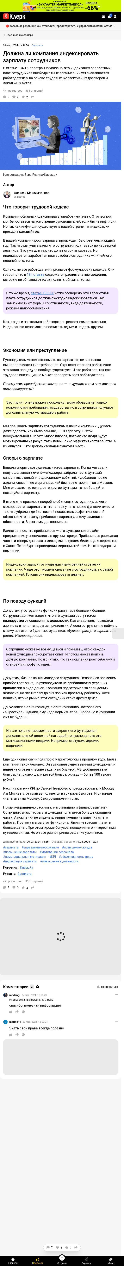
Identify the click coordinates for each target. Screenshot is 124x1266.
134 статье (35, 274)
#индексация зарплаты (20, 861)
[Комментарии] (6, 96)
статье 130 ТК (42, 293)
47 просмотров (12, 90)
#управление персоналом (40, 847)
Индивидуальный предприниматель (31, 999)
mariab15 (15, 1021)
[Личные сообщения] (103, 16)
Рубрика (9, 874)
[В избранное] (25, 96)
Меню (111, 1260)
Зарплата (37, 45)
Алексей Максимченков (31, 193)
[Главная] (13, 1261)
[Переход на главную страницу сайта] (14, 16)
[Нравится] (15, 97)
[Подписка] (37, 1261)
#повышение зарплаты (20, 852)
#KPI (52, 857)
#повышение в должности (59, 861)
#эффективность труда (76, 857)
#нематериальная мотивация (24, 857)
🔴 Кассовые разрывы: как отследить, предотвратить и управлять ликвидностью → (60, 26)
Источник (10, 867)
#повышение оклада (77, 847)
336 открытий (34, 90)
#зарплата (11, 847)
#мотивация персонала (57, 852)
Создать (62, 1259)
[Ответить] (23, 1011)
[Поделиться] (32, 96)
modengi (14, 995)
